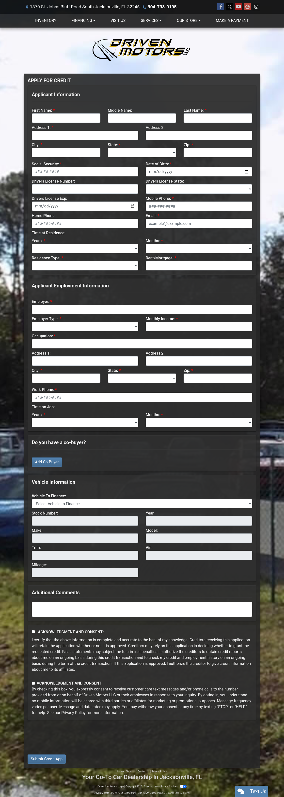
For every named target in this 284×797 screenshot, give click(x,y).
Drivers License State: (165, 181)
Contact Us (144, 771)
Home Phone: (44, 215)
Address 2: (155, 127)
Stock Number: (45, 513)
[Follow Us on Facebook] (220, 7)
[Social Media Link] (256, 7)
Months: (153, 240)
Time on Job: (43, 407)
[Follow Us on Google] (247, 7)
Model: (152, 530)
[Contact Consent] (33, 683)
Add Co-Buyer (47, 462)
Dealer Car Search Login (110, 786)
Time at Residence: (48, 233)
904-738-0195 (162, 6)
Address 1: (41, 127)
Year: (150, 513)
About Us (131, 771)
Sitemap (148, 786)
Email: (151, 215)
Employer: (40, 301)
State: (113, 144)
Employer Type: (45, 318)
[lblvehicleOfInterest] (142, 503)
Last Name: (194, 110)
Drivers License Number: (53, 181)
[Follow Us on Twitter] (229, 7)
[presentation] (65, 740)
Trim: (36, 547)
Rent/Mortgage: (160, 258)
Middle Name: (120, 110)
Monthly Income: (160, 318)
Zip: (187, 144)
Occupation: (42, 336)
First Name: (42, 110)
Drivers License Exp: (49, 198)
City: (36, 144)
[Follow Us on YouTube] (238, 7)
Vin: (149, 547)
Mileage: (39, 565)
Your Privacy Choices (171, 786)
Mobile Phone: (158, 198)
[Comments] (142, 609)
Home (120, 771)
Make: (37, 530)
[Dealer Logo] (142, 50)
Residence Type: (46, 258)
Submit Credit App (47, 759)
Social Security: (45, 164)
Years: (37, 240)
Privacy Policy (73, 712)
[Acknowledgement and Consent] (33, 631)
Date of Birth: (157, 164)
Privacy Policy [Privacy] (159, 771)
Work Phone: (43, 389)
